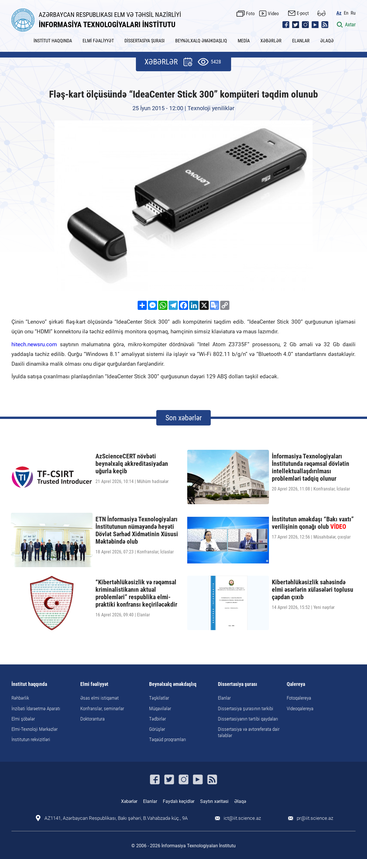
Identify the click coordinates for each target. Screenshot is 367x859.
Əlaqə (240, 801)
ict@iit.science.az (242, 818)
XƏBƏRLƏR (271, 40)
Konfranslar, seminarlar (102, 708)
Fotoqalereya (299, 698)
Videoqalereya (300, 708)
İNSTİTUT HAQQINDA (53, 40)
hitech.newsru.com (34, 344)
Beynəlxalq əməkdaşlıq (172, 684)
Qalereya (296, 684)
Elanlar (224, 698)
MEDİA (244, 40)
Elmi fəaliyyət (94, 684)
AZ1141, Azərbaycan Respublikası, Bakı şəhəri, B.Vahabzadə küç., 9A (116, 818)
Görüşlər (157, 729)
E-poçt (303, 13)
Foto (250, 13)
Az (338, 13)
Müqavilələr (160, 708)
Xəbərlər (129, 801)
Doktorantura (92, 719)
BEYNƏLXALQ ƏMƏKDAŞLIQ (201, 40)
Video (273, 13)
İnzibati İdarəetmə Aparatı (35, 708)
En (346, 13)
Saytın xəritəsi (214, 801)
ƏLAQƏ (327, 40)
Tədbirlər (157, 719)
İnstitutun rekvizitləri (30, 739)
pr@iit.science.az (315, 818)
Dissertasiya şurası (237, 684)
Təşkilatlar (159, 698)
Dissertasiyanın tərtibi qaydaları (248, 719)
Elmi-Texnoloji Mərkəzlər (34, 729)
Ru (353, 13)
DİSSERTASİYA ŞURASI (144, 40)
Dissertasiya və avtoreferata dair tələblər (249, 732)
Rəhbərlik (20, 698)
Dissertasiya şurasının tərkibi (245, 708)
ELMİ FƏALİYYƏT (98, 40)
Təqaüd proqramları (167, 739)
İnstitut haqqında (29, 684)
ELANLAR (301, 40)
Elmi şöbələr (23, 719)
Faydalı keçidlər (178, 801)
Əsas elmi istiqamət (99, 698)
